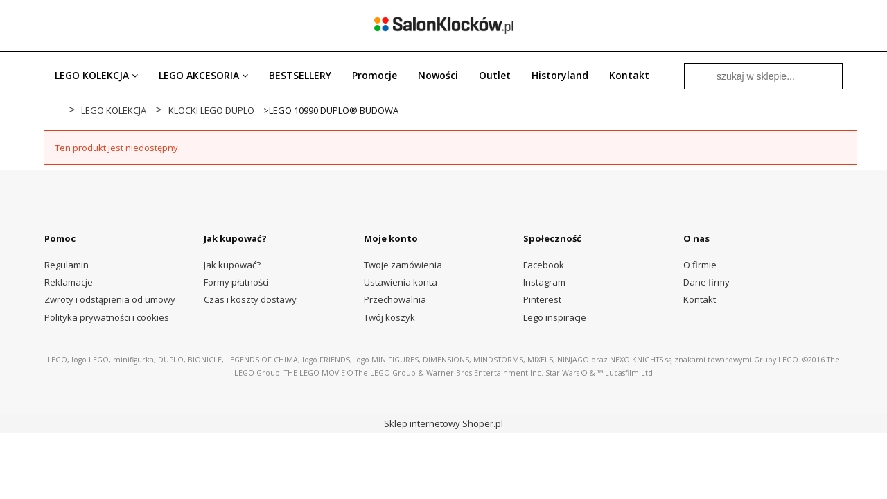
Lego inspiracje (554, 317)
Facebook (543, 265)
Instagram (544, 282)
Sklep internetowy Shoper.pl (443, 423)
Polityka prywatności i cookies (106, 317)
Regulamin (66, 265)
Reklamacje (68, 282)
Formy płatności (236, 282)
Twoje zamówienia (403, 265)
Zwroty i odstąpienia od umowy (109, 299)
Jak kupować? (232, 265)
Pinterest (542, 299)
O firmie (700, 265)
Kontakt (699, 299)
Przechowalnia (395, 299)
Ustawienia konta (400, 282)
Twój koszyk (389, 317)
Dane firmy (706, 282)
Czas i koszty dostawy (250, 299)
